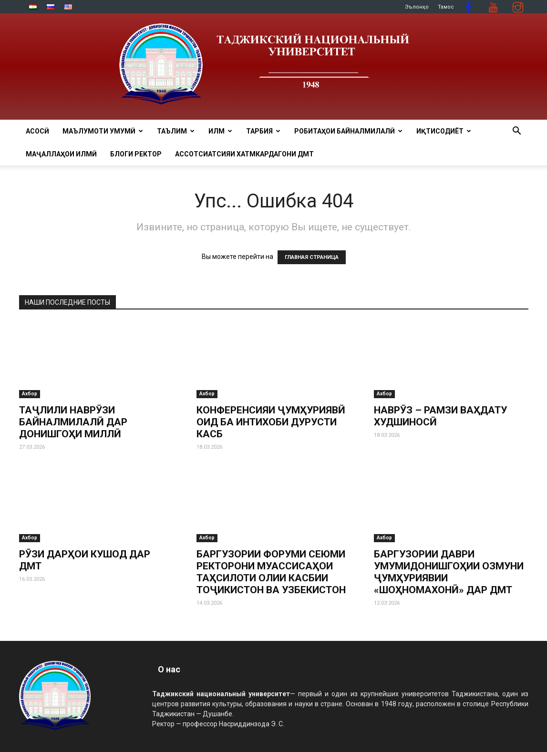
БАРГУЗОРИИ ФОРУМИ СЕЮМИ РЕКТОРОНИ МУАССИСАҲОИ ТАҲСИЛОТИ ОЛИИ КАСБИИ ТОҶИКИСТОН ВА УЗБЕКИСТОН (271, 572)
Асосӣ (37, 131)
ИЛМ (220, 131)
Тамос (446, 7)
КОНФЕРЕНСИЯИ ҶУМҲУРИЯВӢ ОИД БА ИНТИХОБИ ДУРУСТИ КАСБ (270, 422)
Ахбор (29, 393)
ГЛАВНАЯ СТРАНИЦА (312, 257)
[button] (517, 131)
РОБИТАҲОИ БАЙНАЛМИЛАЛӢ (348, 131)
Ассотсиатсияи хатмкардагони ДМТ (244, 154)
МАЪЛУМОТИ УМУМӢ (102, 131)
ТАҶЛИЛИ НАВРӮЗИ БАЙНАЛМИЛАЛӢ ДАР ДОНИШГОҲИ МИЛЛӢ (73, 422)
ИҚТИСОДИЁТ (443, 131)
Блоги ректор (136, 154)
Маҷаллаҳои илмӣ (61, 154)
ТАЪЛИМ (176, 131)
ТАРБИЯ (263, 131)
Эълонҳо (417, 7)
